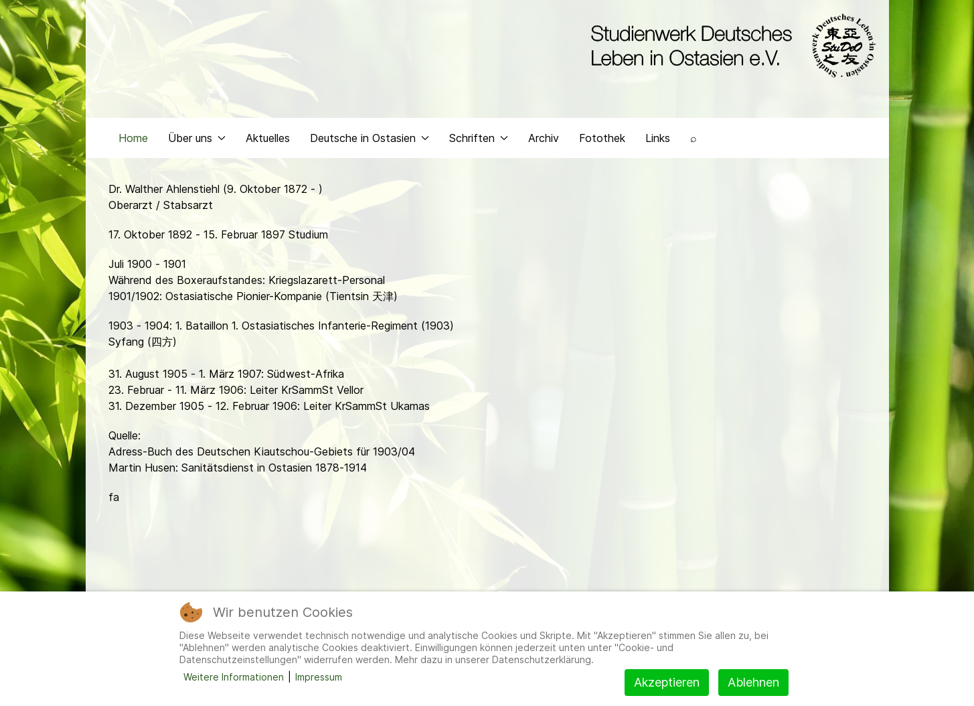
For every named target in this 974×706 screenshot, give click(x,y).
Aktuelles (268, 138)
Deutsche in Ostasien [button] (369, 138)
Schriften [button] (478, 138)
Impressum (318, 677)
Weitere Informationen (233, 677)
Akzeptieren (667, 682)
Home (133, 138)
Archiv (543, 138)
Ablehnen (753, 682)
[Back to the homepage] (730, 45)
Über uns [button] (197, 138)
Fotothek (602, 138)
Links (657, 138)
